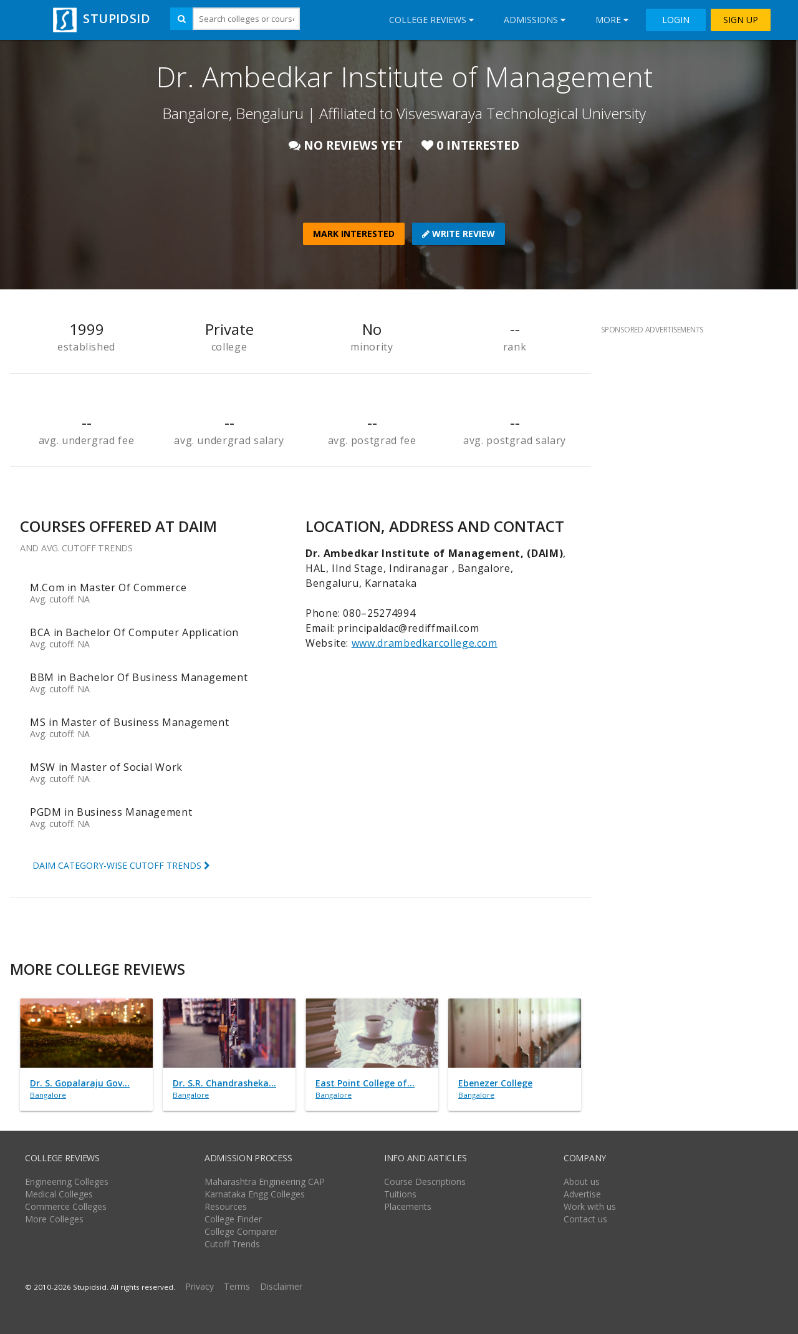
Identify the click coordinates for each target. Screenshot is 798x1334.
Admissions (534, 20)
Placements (407, 1206)
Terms (237, 1286)
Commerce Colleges (66, 1206)
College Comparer (240, 1231)
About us (582, 1181)
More (611, 20)
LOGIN (676, 20)
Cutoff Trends (232, 1244)
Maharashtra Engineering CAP (264, 1181)
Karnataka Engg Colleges (254, 1194)
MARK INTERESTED (354, 233)
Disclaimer (281, 1286)
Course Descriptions (425, 1181)
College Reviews (431, 20)
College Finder (233, 1219)
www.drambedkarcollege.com (425, 643)
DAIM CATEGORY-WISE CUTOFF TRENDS (121, 865)
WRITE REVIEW (458, 233)
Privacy (199, 1286)
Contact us (585, 1219)
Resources (225, 1206)
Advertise (582, 1194)
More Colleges (54, 1219)
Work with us (590, 1206)
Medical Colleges (59, 1194)
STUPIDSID (100, 18)
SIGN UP (741, 20)
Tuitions (400, 1194)
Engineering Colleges (66, 1181)
